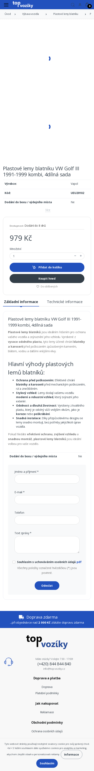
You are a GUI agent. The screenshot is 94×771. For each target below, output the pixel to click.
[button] (73, 4)
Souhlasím (47, 763)
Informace (71, 754)
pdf (79, 562)
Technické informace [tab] (64, 301)
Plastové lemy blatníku (65, 14)
